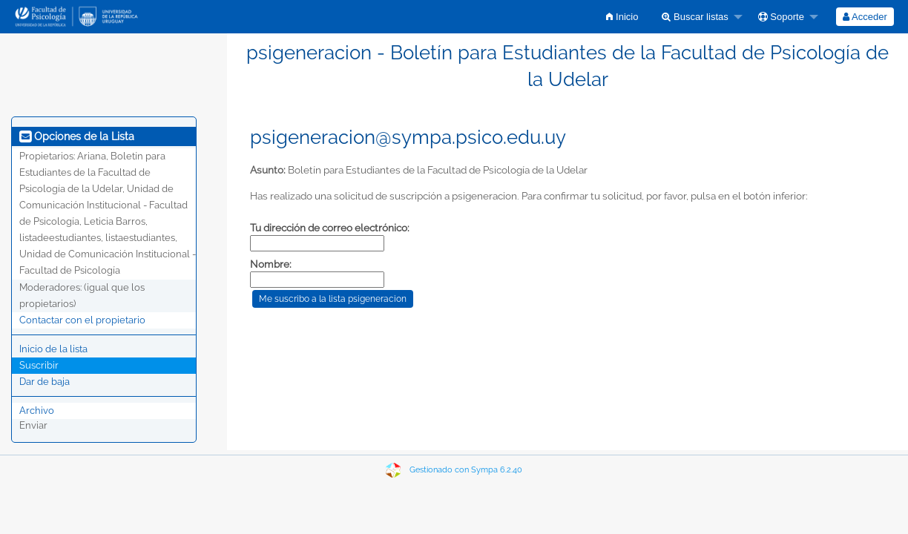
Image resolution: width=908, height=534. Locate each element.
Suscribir (39, 365)
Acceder (865, 16)
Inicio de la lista (53, 349)
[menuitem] (622, 16)
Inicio (622, 16)
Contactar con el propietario (82, 320)
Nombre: (271, 264)
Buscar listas (695, 16)
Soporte (781, 16)
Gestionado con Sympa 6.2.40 (465, 470)
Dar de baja (44, 381)
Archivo (36, 410)
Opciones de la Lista (76, 136)
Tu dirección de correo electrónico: (329, 228)
